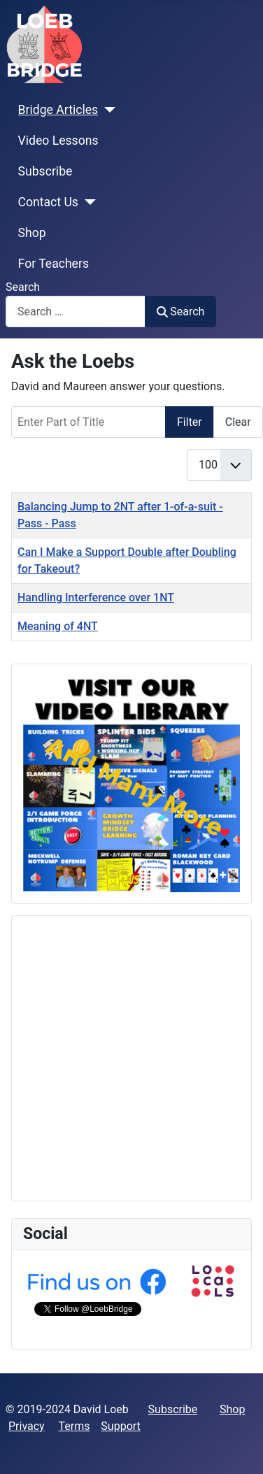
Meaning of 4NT (57, 626)
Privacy (26, 1426)
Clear (238, 422)
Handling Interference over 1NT (95, 597)
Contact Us (48, 202)
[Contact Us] (87, 202)
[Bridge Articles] (106, 110)
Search (23, 287)
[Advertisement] (131, 1058)
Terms (74, 1426)
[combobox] (75, 311)
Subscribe (45, 171)
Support (120, 1426)
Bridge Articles (58, 110)
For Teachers (53, 264)
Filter (189, 422)
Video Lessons (58, 141)
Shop (32, 233)
